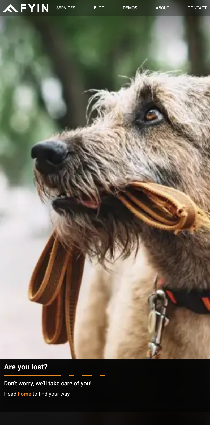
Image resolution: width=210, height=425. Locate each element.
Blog (99, 7)
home (24, 394)
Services (65, 7)
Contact (197, 7)
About (162, 7)
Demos (130, 7)
